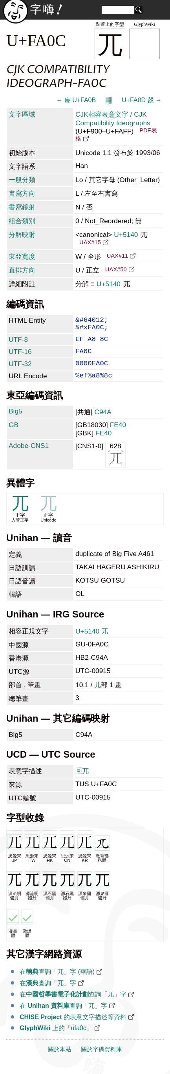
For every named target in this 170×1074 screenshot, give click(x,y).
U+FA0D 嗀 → (142, 100)
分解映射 (22, 234)
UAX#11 (117, 256)
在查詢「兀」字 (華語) (57, 981)
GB (13, 435)
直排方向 (22, 270)
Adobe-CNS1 (29, 456)
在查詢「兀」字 (48, 993)
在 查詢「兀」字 (63, 1016)
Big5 (15, 421)
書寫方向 (22, 193)
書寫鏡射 (22, 207)
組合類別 (22, 221)
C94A (102, 422)
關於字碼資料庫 (101, 1059)
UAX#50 (116, 269)
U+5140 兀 (91, 641)
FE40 (118, 435)
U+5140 (131, 234)
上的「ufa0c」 (56, 1038)
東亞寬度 (22, 256)
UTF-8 (18, 343)
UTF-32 (20, 371)
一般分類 (22, 180)
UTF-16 (20, 357)
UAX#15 (90, 242)
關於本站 (59, 1059)
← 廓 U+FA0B (76, 100)
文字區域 (22, 114)
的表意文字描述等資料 (73, 1027)
